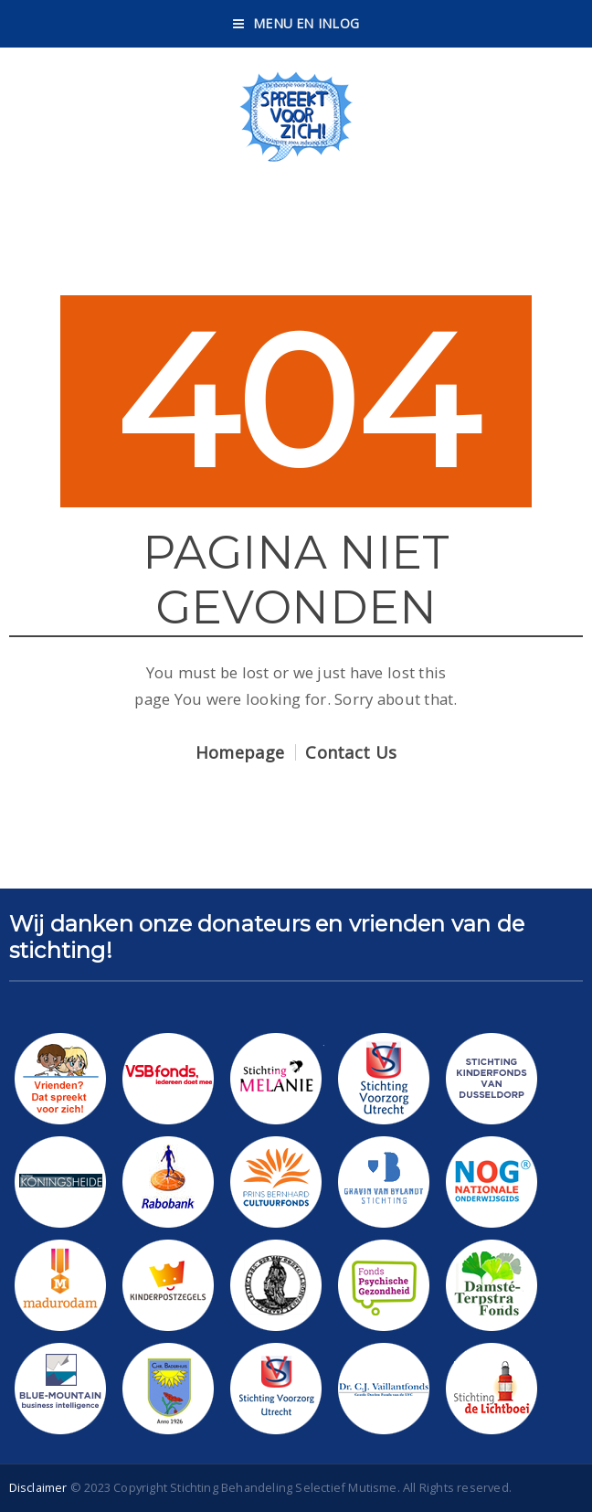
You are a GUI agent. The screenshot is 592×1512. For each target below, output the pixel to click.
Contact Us (350, 752)
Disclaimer (38, 1487)
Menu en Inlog (296, 23)
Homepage (240, 752)
